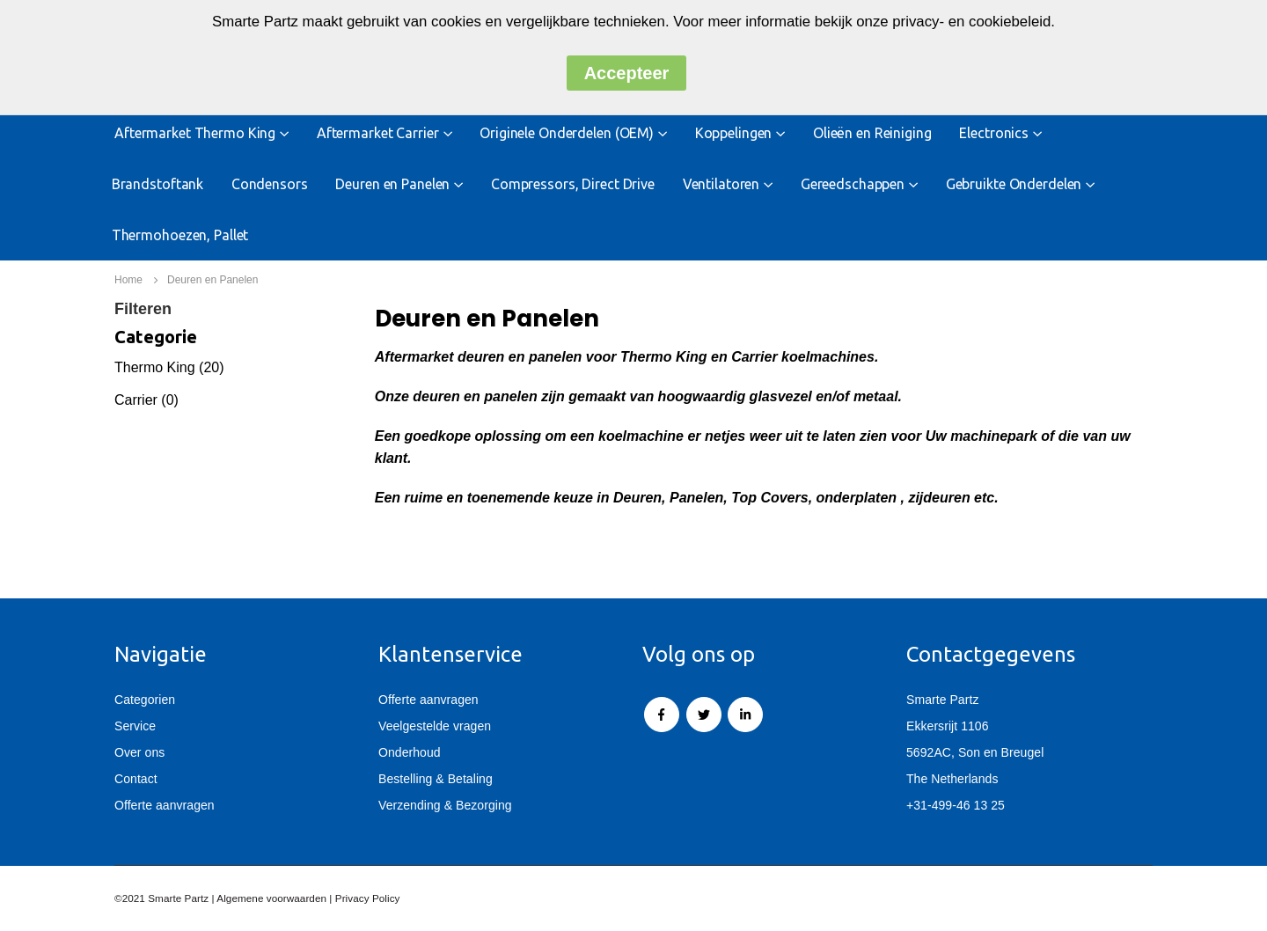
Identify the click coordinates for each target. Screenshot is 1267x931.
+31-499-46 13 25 (955, 805)
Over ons (139, 752)
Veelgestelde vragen (434, 726)
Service (135, 726)
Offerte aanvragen (164, 805)
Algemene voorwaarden (271, 898)
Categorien (144, 700)
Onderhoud (409, 752)
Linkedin (745, 714)
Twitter (703, 714)
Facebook (661, 714)
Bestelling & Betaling (435, 779)
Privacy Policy (367, 898)
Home (128, 280)
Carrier (135, 399)
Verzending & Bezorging (445, 805)
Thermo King (156, 367)
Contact (135, 779)
